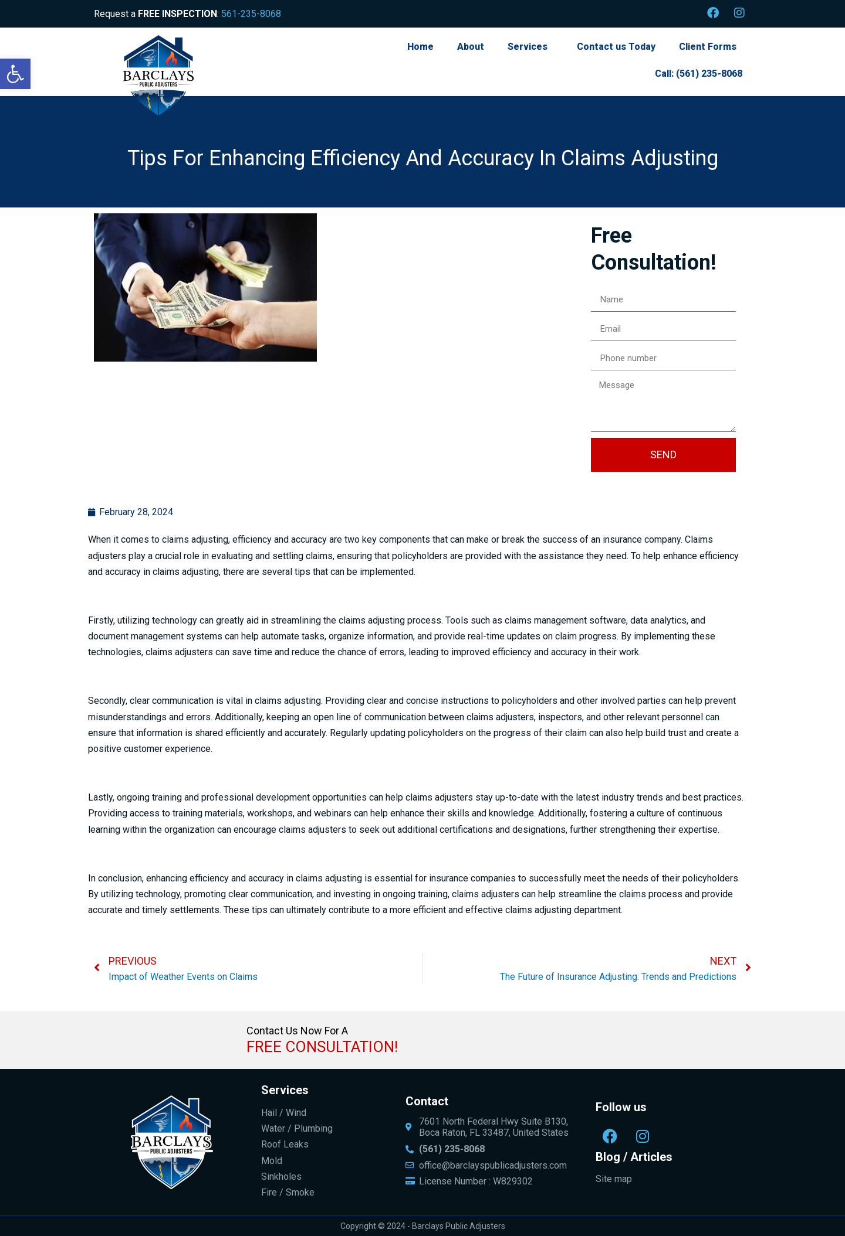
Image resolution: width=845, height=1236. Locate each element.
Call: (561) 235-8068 (698, 73)
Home (420, 46)
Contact (426, 1101)
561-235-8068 (251, 13)
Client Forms (707, 46)
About (470, 46)
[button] (15, 74)
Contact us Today (616, 46)
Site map (614, 1178)
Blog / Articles (634, 1157)
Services (527, 46)
